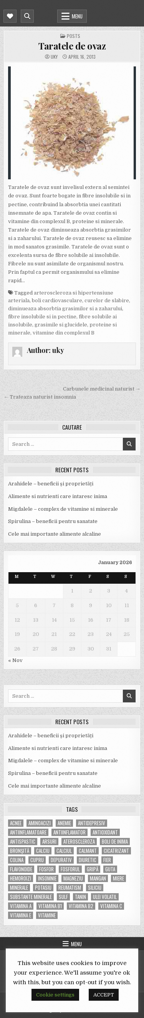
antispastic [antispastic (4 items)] (22, 841)
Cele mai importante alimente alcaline (54, 534)
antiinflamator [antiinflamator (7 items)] (69, 832)
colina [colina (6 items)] (16, 860)
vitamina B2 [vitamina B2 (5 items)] (81, 906)
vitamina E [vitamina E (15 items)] (20, 915)
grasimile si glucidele (61, 325)
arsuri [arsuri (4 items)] (49, 841)
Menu (77, 16)
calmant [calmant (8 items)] (88, 850)
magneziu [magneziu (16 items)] (73, 878)
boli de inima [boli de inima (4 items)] (115, 841)
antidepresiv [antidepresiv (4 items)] (91, 823)
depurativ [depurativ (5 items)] (61, 860)
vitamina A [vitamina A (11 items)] (20, 906)
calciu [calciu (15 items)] (43, 850)
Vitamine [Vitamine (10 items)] (47, 915)
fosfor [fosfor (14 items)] (46, 869)
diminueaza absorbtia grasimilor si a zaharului (65, 308)
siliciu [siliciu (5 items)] (94, 887)
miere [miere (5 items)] (118, 878)
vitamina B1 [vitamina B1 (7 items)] (50, 906)
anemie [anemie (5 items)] (64, 823)
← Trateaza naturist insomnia (39, 397)
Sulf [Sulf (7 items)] (63, 896)
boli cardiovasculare (57, 300)
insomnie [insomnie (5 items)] (47, 878)
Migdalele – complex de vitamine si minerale (63, 509)
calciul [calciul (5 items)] (64, 850)
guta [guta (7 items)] (110, 869)
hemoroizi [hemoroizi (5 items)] (20, 878)
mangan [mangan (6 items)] (98, 878)
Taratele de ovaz (72, 46)
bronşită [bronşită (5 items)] (19, 850)
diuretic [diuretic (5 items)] (87, 860)
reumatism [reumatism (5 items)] (69, 887)
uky (54, 57)
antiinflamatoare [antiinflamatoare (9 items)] (28, 832)
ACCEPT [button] (103, 995)
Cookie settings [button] (55, 995)
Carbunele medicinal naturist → (102, 389)
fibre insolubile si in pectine (42, 316)
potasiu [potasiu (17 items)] (43, 887)
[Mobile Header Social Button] (10, 16)
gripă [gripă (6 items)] (92, 869)
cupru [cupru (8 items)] (37, 860)
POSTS (73, 36)
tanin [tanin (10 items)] (80, 896)
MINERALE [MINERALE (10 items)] (19, 887)
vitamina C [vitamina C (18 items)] (111, 906)
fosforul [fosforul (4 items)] (70, 869)
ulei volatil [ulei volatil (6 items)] (105, 896)
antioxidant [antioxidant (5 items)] (105, 832)
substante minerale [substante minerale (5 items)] (31, 896)
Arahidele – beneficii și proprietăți (50, 484)
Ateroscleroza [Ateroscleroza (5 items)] (79, 841)
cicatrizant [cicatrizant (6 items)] (116, 850)
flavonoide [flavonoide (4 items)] (21, 869)
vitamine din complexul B (63, 333)
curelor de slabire (106, 300)
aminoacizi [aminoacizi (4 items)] (39, 823)
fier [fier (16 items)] (107, 860)
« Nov (15, 660)
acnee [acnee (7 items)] (16, 823)
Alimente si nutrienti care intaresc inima (57, 496)
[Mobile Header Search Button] (27, 16)
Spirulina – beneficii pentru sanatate (53, 521)
